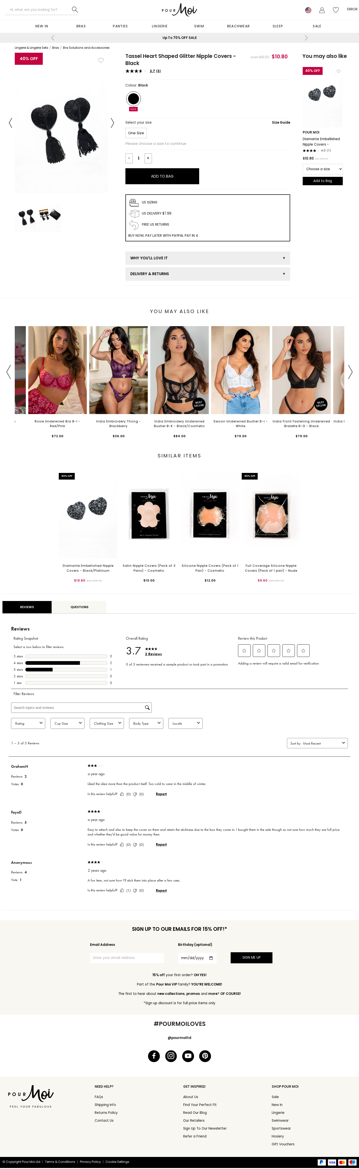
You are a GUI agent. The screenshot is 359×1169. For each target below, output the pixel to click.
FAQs (99, 1098)
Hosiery (278, 1137)
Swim (199, 26)
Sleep (278, 26)
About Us (190, 1098)
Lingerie (160, 26)
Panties (120, 26)
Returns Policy (106, 1113)
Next (306, 38)
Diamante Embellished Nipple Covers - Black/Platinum (321, 142)
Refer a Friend (195, 1137)
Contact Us (104, 1121)
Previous (52, 38)
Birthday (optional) (195, 944)
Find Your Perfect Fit (200, 1105)
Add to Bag (162, 176)
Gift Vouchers (283, 1145)
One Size (136, 132)
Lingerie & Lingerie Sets (31, 48)
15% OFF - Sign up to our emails (240, 37)
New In (41, 26)
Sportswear (281, 1129)
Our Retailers (194, 1121)
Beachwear (238, 26)
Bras (81, 26)
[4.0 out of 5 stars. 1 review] (323, 150)
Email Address (102, 944)
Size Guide (281, 122)
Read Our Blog (195, 1113)
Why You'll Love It (149, 258)
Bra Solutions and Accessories (86, 48)
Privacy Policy (90, 1163)
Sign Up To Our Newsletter (205, 1129)
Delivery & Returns (149, 273)
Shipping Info (105, 1105)
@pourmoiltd (179, 1037)
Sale (317, 26)
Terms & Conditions (60, 1163)
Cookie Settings (117, 1163)
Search (75, 10)
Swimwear (280, 1121)
